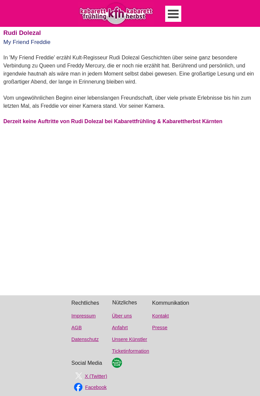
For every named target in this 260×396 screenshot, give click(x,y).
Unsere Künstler (129, 339)
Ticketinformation (130, 351)
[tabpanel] (131, 95)
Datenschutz (85, 339)
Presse (160, 327)
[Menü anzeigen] (173, 14)
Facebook (96, 387)
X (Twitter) (96, 376)
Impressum (83, 315)
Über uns (122, 315)
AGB (76, 327)
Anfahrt (120, 327)
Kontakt (160, 315)
